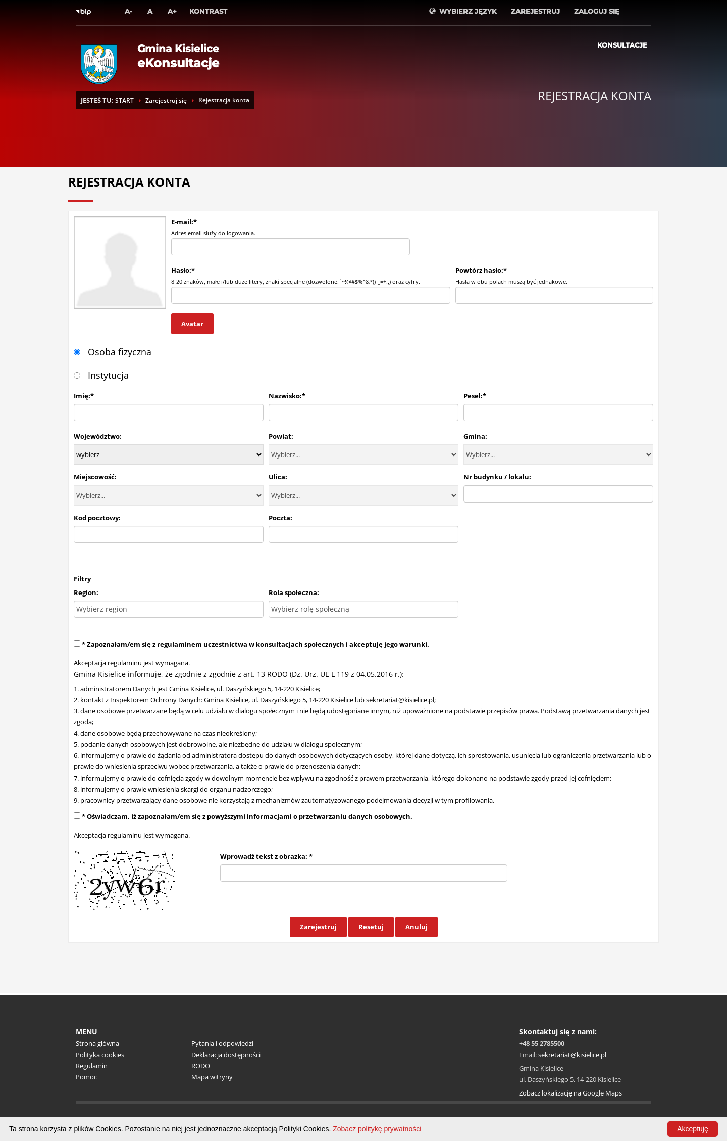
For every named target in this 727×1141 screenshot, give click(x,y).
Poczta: (280, 517)
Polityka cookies (100, 1054)
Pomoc (86, 1076)
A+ (172, 11)
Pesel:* (474, 395)
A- (128, 11)
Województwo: (98, 436)
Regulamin (92, 1065)
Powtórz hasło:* (481, 270)
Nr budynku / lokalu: (497, 476)
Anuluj (416, 926)
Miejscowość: (95, 476)
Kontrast (208, 11)
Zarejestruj (318, 926)
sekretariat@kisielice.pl (400, 699)
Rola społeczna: (294, 592)
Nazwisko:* (287, 395)
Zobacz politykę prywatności (377, 1129)
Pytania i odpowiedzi (222, 1043)
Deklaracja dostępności (226, 1054)
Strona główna (97, 1043)
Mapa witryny (212, 1076)
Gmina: (475, 436)
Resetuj (371, 926)
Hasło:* (183, 270)
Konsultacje (622, 45)
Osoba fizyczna (112, 352)
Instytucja (101, 375)
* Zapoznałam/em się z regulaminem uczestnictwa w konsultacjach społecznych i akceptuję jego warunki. (255, 644)
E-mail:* (184, 221)
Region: (86, 592)
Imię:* (84, 395)
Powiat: (281, 436)
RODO (200, 1065)
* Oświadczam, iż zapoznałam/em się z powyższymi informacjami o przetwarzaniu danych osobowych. (247, 816)
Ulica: (278, 476)
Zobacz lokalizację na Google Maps (570, 1093)
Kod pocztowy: (97, 517)
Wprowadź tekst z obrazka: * (266, 856)
